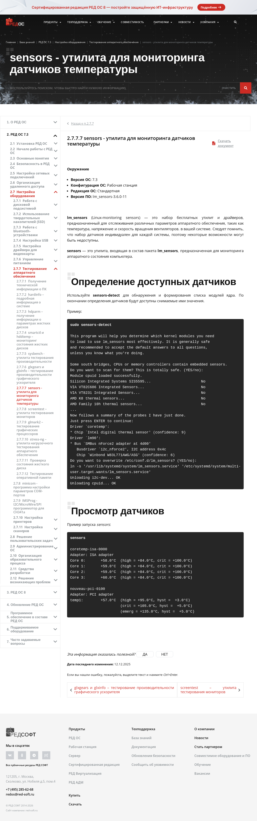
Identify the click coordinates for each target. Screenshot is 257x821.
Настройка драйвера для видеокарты (27, 250)
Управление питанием (28, 261)
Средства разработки (22, 571)
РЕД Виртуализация (85, 773)
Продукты (51, 22)
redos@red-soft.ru (20, 794)
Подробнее (211, 7)
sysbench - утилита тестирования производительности (35, 357)
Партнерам (161, 22)
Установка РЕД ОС (32, 143)
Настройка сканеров (28, 529)
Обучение (104, 22)
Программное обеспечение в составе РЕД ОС (29, 616)
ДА (145, 654)
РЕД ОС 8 (18, 592)
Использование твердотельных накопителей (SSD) (31, 218)
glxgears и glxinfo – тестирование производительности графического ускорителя (35, 375)
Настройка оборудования (22, 194)
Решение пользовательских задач (31, 539)
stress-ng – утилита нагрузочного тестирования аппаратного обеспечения (35, 447)
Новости (184, 22)
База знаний (142, 738)
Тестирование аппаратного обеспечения (30, 272)
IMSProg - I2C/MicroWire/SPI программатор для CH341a (28, 506)
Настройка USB (35, 240)
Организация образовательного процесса (26, 559)
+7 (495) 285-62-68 (19, 789)
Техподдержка (77, 22)
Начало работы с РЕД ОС (31, 151)
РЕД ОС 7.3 (19, 134)
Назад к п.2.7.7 (80, 123)
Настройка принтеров (28, 519)
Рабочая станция (82, 747)
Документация (144, 747)
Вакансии (202, 773)
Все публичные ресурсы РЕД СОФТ (27, 765)
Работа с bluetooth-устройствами (25, 231)
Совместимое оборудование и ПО (222, 755)
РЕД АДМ (76, 782)
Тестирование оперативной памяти (35, 476)
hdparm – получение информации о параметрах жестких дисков (33, 319)
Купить (74, 795)
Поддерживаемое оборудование (25, 629)
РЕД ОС (74, 738)
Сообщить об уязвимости (153, 764)
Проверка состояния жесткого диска (33, 464)
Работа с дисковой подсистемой (25, 205)
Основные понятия (33, 158)
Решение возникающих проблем (30, 580)
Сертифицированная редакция (94, 764)
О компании (204, 729)
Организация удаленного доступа (27, 184)
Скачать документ (223, 143)
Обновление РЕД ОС (27, 605)
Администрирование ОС (31, 548)
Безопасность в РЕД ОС (30, 166)
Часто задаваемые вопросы (25, 641)
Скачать (75, 804)
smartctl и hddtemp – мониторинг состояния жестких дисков (32, 340)
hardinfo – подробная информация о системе (30, 300)
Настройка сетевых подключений (30, 175)
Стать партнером (208, 747)
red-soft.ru (32, 810)
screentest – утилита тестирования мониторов (35, 413)
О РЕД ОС (18, 122)
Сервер (74, 755)
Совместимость (132, 22)
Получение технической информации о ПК (31, 285)
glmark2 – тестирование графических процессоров (30, 428)
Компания (207, 22)
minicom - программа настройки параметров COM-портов (31, 489)
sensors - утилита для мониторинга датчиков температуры (29, 396)
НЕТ (164, 654)
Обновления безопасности (153, 755)
